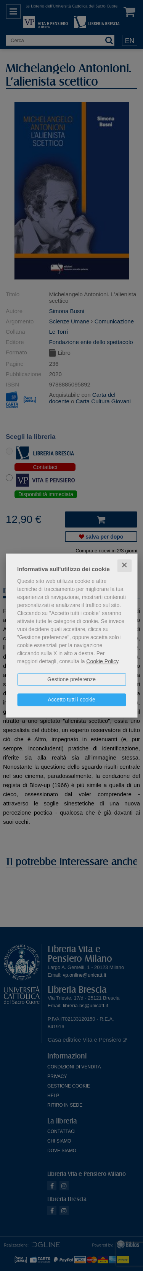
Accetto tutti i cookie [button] (71, 699)
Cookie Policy (102, 661)
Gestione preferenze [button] (71, 679)
